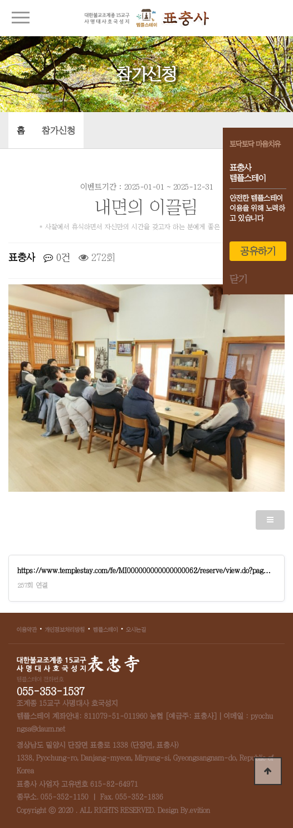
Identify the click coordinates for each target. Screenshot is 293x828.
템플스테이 (105, 629)
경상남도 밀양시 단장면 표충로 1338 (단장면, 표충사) (98, 745)
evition (200, 810)
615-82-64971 (114, 784)
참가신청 (58, 130)
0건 (56, 257)
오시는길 (136, 629)
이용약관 (27, 629)
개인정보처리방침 (65, 629)
